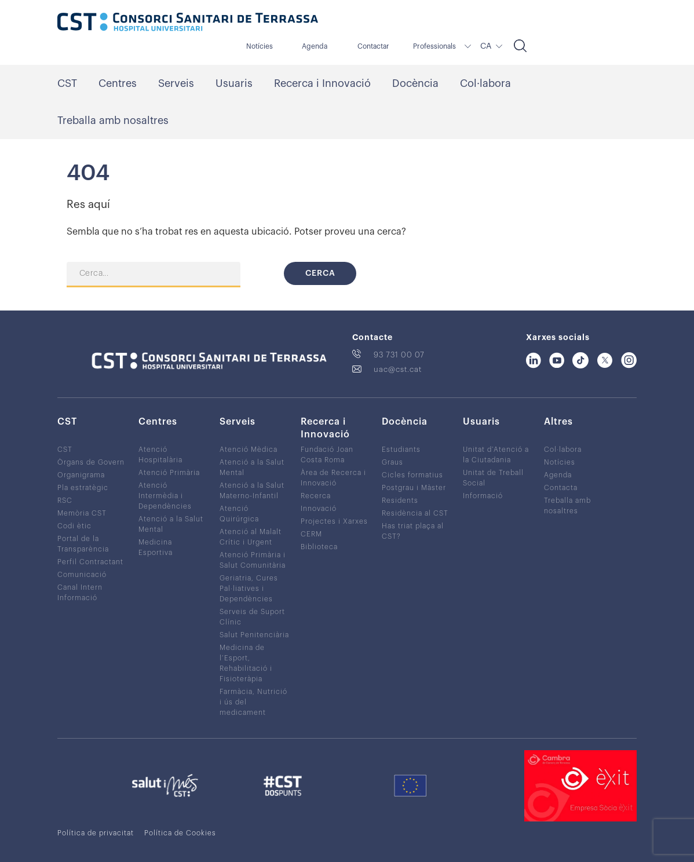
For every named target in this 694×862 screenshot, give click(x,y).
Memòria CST (82, 513)
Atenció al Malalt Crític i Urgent (251, 537)
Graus (392, 462)
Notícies (259, 46)
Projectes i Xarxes (334, 521)
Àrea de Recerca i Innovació (333, 478)
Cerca (320, 273)
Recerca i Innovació (322, 83)
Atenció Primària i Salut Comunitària (253, 560)
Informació (483, 495)
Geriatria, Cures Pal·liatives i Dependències (249, 588)
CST (67, 83)
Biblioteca (319, 546)
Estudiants (401, 449)
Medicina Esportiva (155, 547)
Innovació (319, 508)
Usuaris (234, 83)
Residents (400, 500)
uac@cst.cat (398, 369)
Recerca (316, 495)
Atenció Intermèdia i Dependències (165, 496)
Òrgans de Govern (91, 462)
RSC (64, 500)
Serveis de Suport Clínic (252, 617)
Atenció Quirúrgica (239, 514)
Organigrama (81, 475)
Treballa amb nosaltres (113, 120)
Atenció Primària (169, 472)
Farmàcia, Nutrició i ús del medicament (253, 702)
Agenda (314, 46)
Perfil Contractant (90, 561)
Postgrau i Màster (414, 487)
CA (485, 46)
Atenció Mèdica (248, 449)
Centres (117, 83)
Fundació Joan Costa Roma (327, 454)
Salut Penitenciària (254, 634)
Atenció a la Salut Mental (170, 524)
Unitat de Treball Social (493, 478)
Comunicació (82, 574)
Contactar (373, 46)
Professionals (434, 46)
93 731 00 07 (399, 355)
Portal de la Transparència (83, 544)
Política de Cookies (180, 833)
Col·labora (485, 83)
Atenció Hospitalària (160, 454)
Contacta (561, 487)
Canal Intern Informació (80, 592)
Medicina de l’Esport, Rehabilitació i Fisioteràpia (246, 663)
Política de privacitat (95, 833)
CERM (311, 534)
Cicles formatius (412, 475)
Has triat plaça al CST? (413, 531)
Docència (415, 83)
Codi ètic (74, 526)
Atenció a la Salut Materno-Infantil (252, 490)
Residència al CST (415, 513)
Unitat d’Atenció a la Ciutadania (496, 454)
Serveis (176, 83)
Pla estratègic (82, 487)
